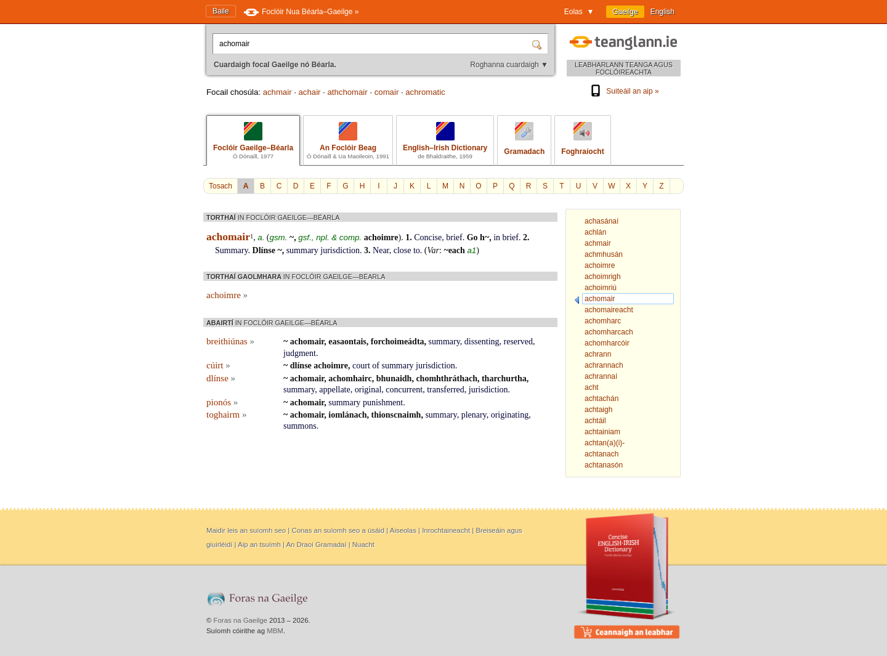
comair (387, 92)
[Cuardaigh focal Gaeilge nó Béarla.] (373, 44)
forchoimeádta (397, 341)
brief (454, 237)
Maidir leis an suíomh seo (246, 530)
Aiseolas (403, 530)
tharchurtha (504, 378)
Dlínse (264, 250)
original (368, 389)
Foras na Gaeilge (240, 620)
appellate (334, 389)
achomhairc (350, 378)
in (496, 237)
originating (510, 414)
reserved (518, 341)
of (375, 365)
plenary (474, 414)
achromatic (425, 92)
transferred (445, 389)
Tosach (220, 186)
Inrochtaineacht (446, 530)
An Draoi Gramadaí (316, 544)
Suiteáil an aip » (623, 91)
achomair (307, 341)
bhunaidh (394, 378)
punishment (383, 402)
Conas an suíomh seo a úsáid (337, 530)
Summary (231, 250)
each (456, 250)
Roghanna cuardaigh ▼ (509, 64)
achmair (277, 92)
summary (302, 250)
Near (381, 250)
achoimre (381, 237)
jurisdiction (340, 250)
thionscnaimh (396, 414)
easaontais (347, 341)
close (402, 250)
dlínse (301, 365)
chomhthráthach (446, 378)
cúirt (218, 365)
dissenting (482, 341)
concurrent (404, 389)
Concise (428, 237)
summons (300, 426)
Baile (221, 11)
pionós (222, 402)
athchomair (347, 92)
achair (310, 92)
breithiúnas (230, 341)
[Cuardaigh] (538, 44)
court (361, 365)
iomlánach (347, 414)
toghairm (226, 414)
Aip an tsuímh (259, 544)
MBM (275, 630)
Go (472, 237)
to (416, 250)
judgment (299, 353)
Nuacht (363, 544)
